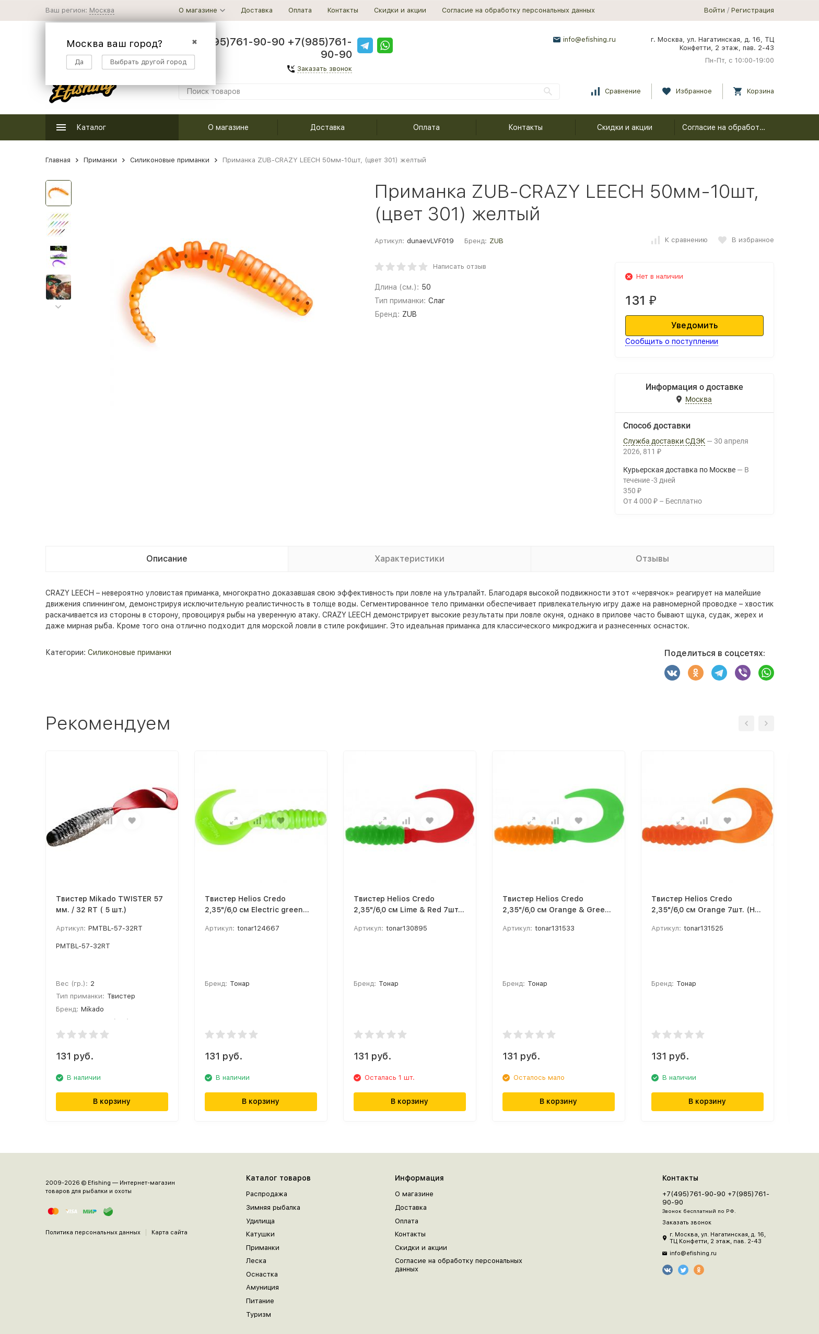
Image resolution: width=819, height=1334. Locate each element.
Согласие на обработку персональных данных (518, 10)
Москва (101, 10)
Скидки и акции (400, 10)
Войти (714, 10)
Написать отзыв (459, 266)
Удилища (260, 1221)
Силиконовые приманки (169, 160)
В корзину (112, 1101)
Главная (58, 160)
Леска (256, 1261)
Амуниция (262, 1287)
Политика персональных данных (93, 1232)
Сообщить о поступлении (671, 341)
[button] (58, 307)
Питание (260, 1301)
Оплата (300, 10)
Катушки (260, 1234)
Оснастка (262, 1274)
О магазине (228, 127)
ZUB (496, 241)
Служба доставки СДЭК (664, 441)
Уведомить (694, 325)
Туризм (258, 1314)
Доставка (257, 10)
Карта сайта (169, 1232)
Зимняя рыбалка (273, 1207)
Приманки (100, 160)
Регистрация (752, 10)
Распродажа (266, 1194)
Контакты (342, 10)
